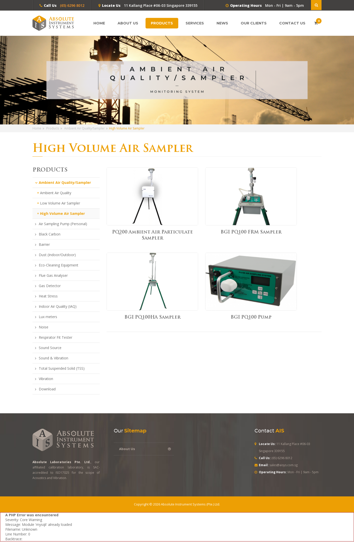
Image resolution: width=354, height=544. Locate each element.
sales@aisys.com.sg (283, 465)
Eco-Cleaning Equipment (58, 265)
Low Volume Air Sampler (60, 203)
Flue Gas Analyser (53, 275)
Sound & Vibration (53, 358)
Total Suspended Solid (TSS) (62, 368)
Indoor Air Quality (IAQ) (58, 306)
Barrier (44, 244)
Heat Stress (48, 296)
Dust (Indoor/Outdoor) (57, 255)
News (224, 23)
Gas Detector (50, 286)
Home (99, 23)
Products (163, 23)
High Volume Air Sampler (62, 213)
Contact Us (292, 23)
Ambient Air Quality (55, 192)
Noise (43, 327)
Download (47, 389)
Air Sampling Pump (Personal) (63, 224)
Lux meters (48, 317)
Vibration (46, 379)
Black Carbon (49, 234)
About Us (128, 23)
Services (196, 23)
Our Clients (254, 23)
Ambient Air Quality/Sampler (84, 128)
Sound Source (50, 348)
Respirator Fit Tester (55, 337)
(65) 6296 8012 (71, 5)
